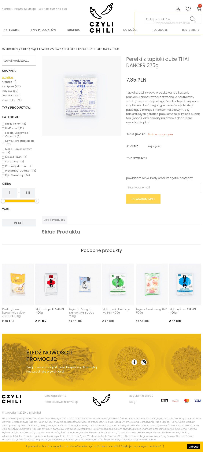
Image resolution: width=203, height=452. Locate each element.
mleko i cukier (16, 157)
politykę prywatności (49, 371)
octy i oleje (14, 161)
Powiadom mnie (143, 199)
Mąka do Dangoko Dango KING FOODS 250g (81, 312)
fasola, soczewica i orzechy (17, 134)
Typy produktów (43, 30)
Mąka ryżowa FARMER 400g (183, 310)
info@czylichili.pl (25, 9)
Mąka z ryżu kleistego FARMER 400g (116, 310)
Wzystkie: (7, 77)
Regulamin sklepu (141, 395)
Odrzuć (194, 447)
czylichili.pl (10, 49)
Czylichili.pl (34, 412)
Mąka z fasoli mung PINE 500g (151, 310)
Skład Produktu (54, 220)
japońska (11, 95)
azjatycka (11, 86)
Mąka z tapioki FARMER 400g (50, 310)
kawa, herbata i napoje (20, 142)
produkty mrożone (18, 166)
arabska (9, 82)
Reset (19, 223)
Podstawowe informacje (62, 402)
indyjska (10, 91)
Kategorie (11, 30)
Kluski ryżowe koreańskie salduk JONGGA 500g (13, 312)
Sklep (24, 49)
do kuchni (14, 128)
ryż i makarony (17, 175)
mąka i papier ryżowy (46, 49)
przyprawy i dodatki (20, 170)
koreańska (12, 100)
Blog (132, 402)
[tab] (54, 220)
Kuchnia (73, 30)
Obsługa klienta (55, 395)
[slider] (3, 201)
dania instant (15, 124)
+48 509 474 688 (55, 9)
